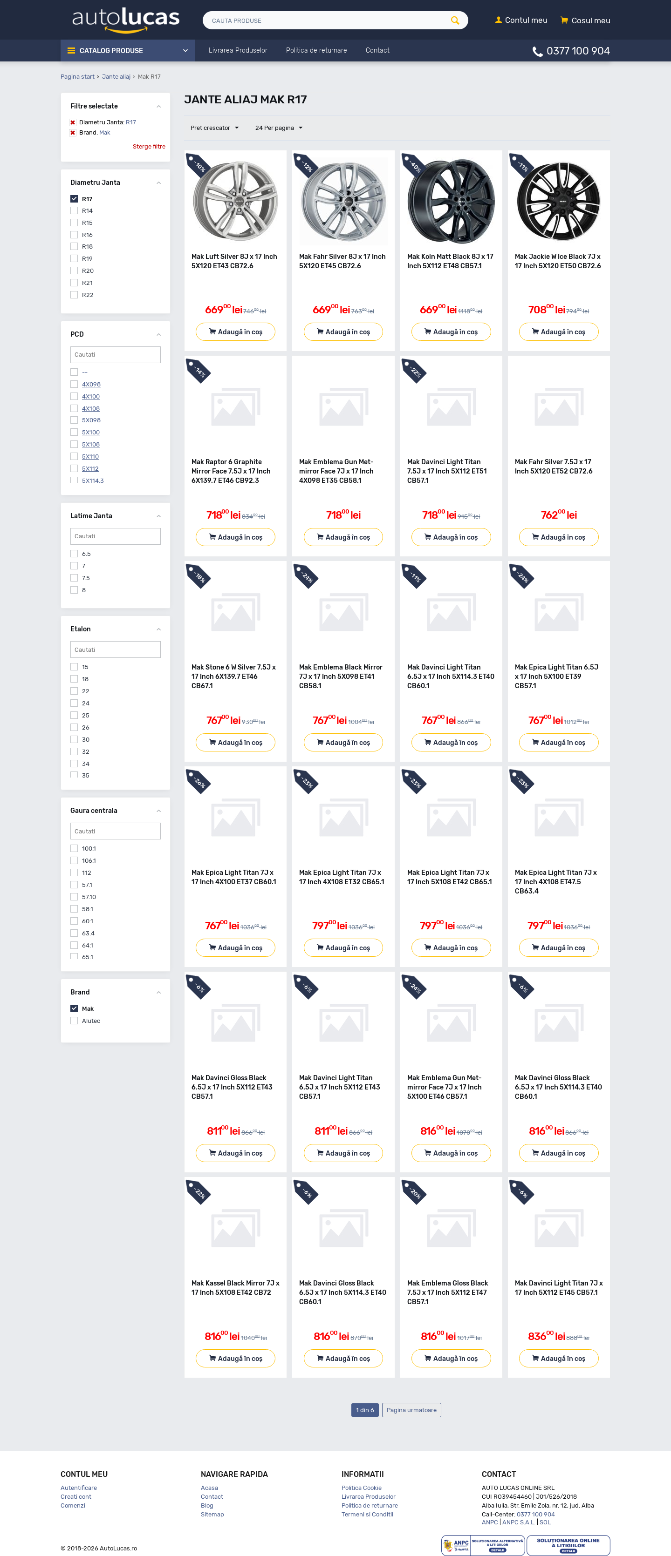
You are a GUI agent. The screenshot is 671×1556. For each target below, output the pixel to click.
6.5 (86, 553)
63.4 (88, 933)
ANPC (490, 1522)
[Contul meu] (521, 20)
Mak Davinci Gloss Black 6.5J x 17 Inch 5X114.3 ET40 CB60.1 (558, 1087)
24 (85, 703)
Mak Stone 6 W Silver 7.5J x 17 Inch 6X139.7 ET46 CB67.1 (234, 676)
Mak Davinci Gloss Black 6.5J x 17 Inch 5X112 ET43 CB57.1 (232, 1087)
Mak (94, 132)
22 (85, 691)
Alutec (91, 1020)
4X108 (91, 408)
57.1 (87, 884)
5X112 (90, 468)
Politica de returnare (370, 1505)
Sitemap (212, 1514)
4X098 (91, 384)
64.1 (87, 945)
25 (85, 715)
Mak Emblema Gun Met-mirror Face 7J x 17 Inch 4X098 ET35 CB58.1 (336, 471)
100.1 (89, 848)
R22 (88, 294)
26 (85, 727)
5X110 (90, 456)
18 (85, 679)
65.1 (87, 957)
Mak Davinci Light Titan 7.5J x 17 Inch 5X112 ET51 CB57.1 (447, 471)
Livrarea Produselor (369, 1496)
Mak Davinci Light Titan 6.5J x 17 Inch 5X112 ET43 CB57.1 (339, 1087)
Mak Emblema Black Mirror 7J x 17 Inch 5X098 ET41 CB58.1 (341, 676)
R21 (87, 282)
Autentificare (79, 1487)
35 (85, 775)
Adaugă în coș (240, 332)
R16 (87, 234)
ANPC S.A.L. (518, 1522)
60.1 (87, 921)
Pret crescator (215, 128)
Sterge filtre (149, 146)
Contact (212, 1496)
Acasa (209, 1487)
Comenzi (73, 1505)
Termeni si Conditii (367, 1514)
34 (85, 763)
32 (85, 751)
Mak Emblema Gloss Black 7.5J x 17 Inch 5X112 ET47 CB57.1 (447, 1292)
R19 (87, 258)
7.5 (86, 578)
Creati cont (76, 1496)
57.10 (89, 896)
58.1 (87, 909)
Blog (207, 1505)
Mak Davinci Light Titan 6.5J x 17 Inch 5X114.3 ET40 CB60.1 (450, 676)
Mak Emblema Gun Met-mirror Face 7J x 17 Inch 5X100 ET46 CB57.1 (444, 1087)
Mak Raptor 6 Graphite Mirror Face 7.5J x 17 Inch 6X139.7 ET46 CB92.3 (231, 471)
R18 (87, 246)
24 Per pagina (277, 128)
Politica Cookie (362, 1487)
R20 (88, 270)
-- (85, 372)
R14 (87, 210)
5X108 (91, 444)
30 (85, 739)
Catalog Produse (112, 51)
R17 (107, 122)
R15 (87, 222)
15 (85, 666)
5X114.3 (93, 480)
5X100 (91, 432)
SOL (545, 1522)
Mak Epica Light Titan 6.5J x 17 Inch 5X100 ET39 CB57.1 (556, 676)
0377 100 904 (578, 50)
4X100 (91, 396)
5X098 (91, 420)
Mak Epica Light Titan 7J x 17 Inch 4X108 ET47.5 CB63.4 (556, 882)
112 (86, 872)
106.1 (89, 860)
